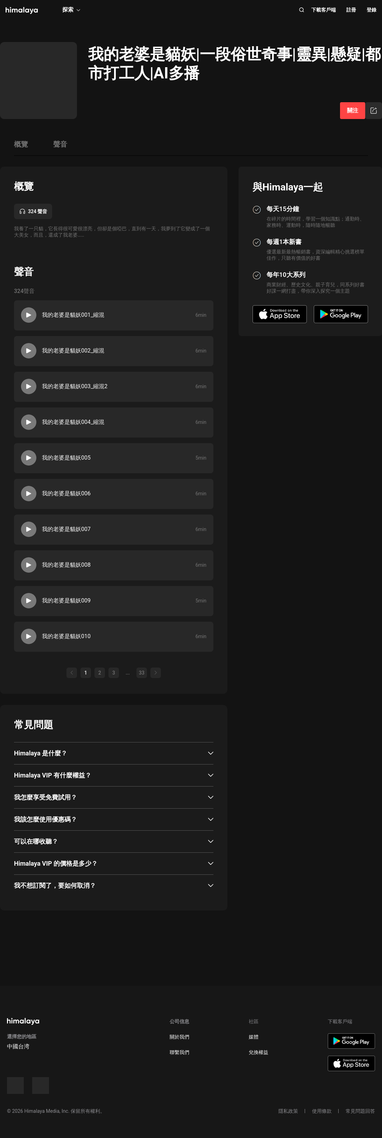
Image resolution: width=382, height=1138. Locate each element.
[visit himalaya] (22, 10)
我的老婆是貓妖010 (66, 636)
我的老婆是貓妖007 (66, 529)
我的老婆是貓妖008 (66, 564)
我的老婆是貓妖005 (66, 457)
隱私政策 (288, 1111)
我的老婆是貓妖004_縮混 (73, 422)
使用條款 (322, 1111)
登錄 (371, 10)
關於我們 (179, 1037)
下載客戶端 (323, 10)
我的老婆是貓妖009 (66, 600)
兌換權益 (258, 1052)
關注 (352, 110)
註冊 (351, 10)
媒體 (254, 1037)
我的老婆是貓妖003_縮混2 (74, 386)
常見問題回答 (360, 1111)
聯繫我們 (179, 1052)
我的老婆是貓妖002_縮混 (73, 350)
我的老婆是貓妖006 (66, 493)
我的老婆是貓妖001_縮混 (73, 315)
